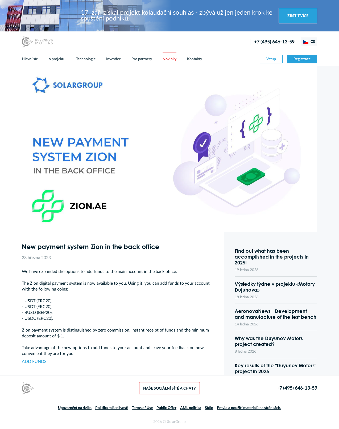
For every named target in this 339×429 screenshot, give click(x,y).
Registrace (302, 59)
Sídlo (209, 408)
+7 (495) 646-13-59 (274, 42)
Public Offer (166, 408)
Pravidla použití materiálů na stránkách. (249, 408)
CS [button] (309, 42)
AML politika (190, 408)
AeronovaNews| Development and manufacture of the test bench (275, 314)
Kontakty (194, 59)
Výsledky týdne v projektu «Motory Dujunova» (275, 287)
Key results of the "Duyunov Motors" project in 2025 (275, 368)
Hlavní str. (30, 59)
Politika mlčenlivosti (111, 408)
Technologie (86, 59)
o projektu (57, 59)
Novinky (169, 59)
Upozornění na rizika (75, 408)
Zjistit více (297, 16)
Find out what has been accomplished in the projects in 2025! (272, 256)
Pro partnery (141, 59)
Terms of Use (142, 408)
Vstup (271, 59)
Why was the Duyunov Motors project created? (269, 341)
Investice (113, 59)
